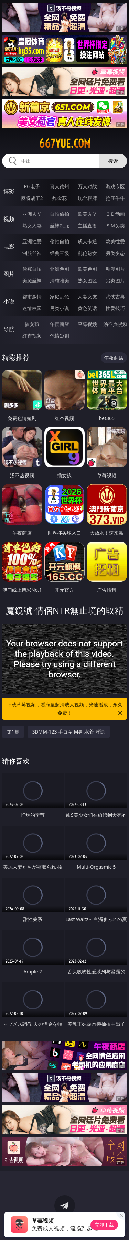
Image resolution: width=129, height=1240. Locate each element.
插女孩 (32, 324)
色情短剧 (59, 335)
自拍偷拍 (59, 214)
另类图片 (115, 280)
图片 (8, 274)
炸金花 (59, 198)
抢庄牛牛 (115, 198)
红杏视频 (32, 335)
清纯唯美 (59, 280)
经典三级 (59, 253)
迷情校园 (32, 308)
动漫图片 (115, 269)
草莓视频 (87, 324)
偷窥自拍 (32, 269)
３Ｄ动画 (115, 214)
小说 (8, 301)
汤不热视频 (115, 324)
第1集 (13, 731)
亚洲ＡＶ (32, 214)
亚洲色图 (59, 269)
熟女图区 (87, 280)
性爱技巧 (115, 308)
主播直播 (87, 225)
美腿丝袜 (32, 280)
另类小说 (59, 308)
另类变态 (115, 253)
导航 (8, 329)
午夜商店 (59, 324)
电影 (8, 246)
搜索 (113, 161)
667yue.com (64, 143)
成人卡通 (87, 241)
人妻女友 (87, 296)
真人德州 (59, 186)
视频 (8, 219)
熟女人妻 (32, 225)
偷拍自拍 (59, 241)
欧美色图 (87, 269)
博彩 (8, 191)
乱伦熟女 (87, 253)
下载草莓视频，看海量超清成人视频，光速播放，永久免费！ (65, 709)
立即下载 (104, 1224)
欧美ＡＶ (87, 214)
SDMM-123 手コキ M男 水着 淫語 (68, 731)
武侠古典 (115, 296)
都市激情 (32, 296)
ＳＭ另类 (115, 225)
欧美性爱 (115, 241)
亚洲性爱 (32, 241)
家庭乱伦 (59, 296)
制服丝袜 (32, 253)
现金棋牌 (87, 198)
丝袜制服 (59, 225)
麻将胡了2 (32, 198)
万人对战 (87, 186)
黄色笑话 (87, 308)
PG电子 (32, 186)
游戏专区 (115, 186)
